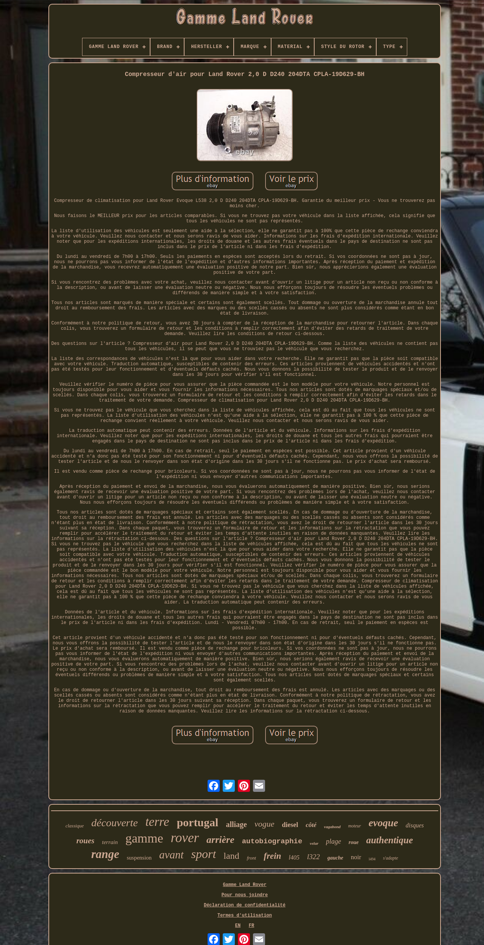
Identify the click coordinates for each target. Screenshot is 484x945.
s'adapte (390, 858)
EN (237, 925)
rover (185, 837)
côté (311, 825)
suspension (139, 858)
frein (272, 856)
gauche (335, 858)
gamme (144, 838)
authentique (389, 840)
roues (85, 840)
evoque (383, 823)
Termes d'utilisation (244, 915)
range (105, 854)
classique (74, 826)
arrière (220, 839)
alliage (236, 824)
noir (356, 857)
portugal (197, 822)
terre (157, 822)
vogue (264, 824)
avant (171, 855)
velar (314, 843)
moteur (354, 826)
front (251, 858)
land (231, 856)
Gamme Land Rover (244, 885)
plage (333, 841)
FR (251, 925)
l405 (294, 857)
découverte (115, 823)
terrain (110, 842)
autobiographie (272, 841)
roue (353, 842)
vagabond (332, 826)
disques (415, 825)
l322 (313, 857)
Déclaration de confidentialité (244, 905)
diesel (290, 825)
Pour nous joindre (245, 895)
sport (203, 854)
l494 (372, 859)
